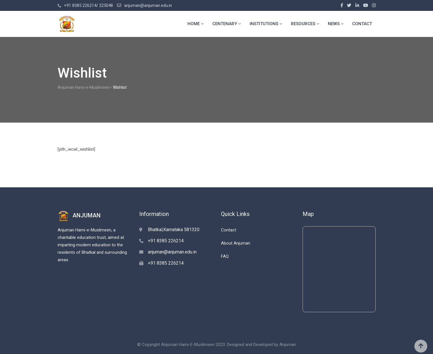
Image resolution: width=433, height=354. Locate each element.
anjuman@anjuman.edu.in (148, 5)
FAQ (225, 256)
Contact (228, 230)
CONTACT (362, 23)
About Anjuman (235, 243)
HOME (193, 23)
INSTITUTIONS (264, 23)
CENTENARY (224, 23)
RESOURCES (303, 23)
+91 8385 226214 (166, 240)
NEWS (334, 23)
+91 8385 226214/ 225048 (88, 5)
